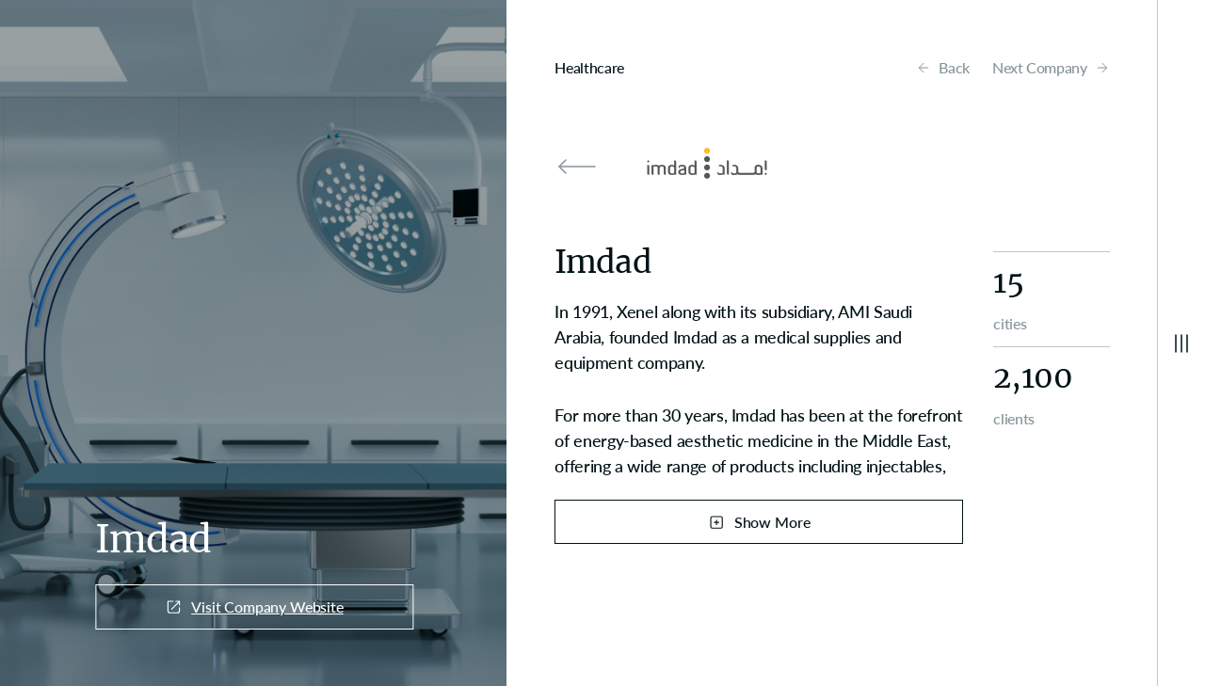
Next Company (1051, 67)
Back (943, 67)
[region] (758, 388)
